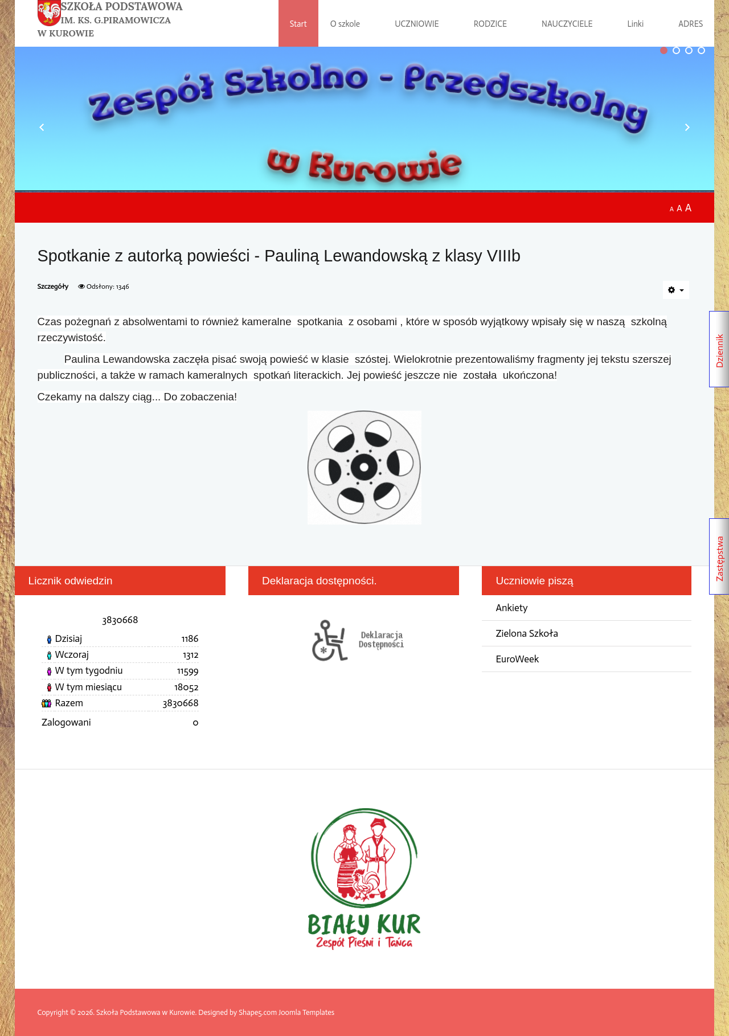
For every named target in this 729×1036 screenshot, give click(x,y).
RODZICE (490, 24)
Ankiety (511, 608)
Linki (636, 24)
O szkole (345, 24)
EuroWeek (517, 659)
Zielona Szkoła (526, 634)
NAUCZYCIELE (567, 24)
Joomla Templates (306, 1012)
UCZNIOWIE (417, 24)
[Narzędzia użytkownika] (676, 290)
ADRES (690, 24)
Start (298, 24)
